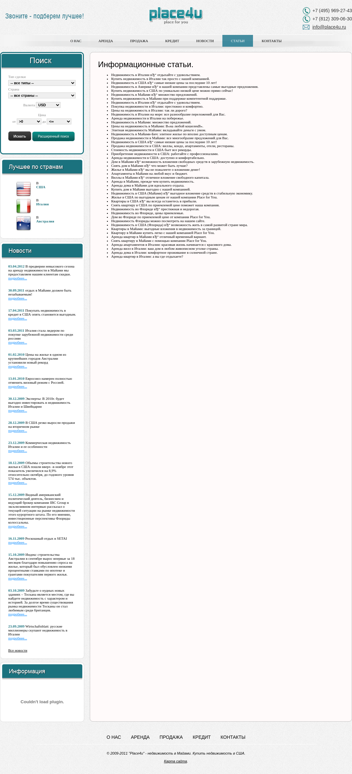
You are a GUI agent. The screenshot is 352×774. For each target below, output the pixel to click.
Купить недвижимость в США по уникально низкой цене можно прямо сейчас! (172, 90)
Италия (42, 204)
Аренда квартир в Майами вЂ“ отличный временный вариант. (159, 237)
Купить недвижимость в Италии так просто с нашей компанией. (160, 79)
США (40, 187)
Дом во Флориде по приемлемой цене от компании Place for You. (161, 217)
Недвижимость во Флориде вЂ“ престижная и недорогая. (155, 209)
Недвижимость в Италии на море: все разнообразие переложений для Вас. (168, 114)
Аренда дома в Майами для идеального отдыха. (148, 185)
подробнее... (17, 278)
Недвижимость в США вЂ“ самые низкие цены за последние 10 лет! (164, 83)
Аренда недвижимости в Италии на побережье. (147, 118)
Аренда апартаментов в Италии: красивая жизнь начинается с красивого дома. (171, 244)
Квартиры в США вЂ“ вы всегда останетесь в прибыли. (154, 201)
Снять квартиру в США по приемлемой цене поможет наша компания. (165, 205)
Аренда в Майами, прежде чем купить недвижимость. (152, 181)
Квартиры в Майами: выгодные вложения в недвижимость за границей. (166, 229)
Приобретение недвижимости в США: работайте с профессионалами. (164, 154)
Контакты (272, 41)
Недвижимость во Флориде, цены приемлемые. (147, 213)
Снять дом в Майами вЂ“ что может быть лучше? (149, 166)
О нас (75, 41)
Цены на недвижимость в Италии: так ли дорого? (149, 110)
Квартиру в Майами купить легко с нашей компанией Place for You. (163, 233)
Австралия (45, 221)
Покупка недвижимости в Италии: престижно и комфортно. (157, 106)
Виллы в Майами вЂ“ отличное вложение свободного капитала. (160, 177)
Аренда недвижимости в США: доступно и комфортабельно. (158, 158)
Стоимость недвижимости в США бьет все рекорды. (151, 150)
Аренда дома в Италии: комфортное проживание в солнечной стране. (164, 252)
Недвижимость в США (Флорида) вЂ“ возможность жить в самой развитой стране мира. (179, 225)
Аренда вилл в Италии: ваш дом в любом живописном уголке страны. (164, 248)
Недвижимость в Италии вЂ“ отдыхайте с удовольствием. (155, 75)
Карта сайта (175, 761)
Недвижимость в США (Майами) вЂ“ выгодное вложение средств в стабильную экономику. (182, 193)
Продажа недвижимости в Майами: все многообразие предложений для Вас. (170, 138)
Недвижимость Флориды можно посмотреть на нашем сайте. (158, 221)
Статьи (237, 41)
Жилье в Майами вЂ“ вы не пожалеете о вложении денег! (155, 169)
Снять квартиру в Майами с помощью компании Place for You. (159, 241)
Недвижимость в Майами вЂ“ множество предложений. (154, 94)
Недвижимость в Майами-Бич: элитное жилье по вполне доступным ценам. (169, 134)
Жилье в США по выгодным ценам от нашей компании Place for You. (164, 197)
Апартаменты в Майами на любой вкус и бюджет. (149, 173)
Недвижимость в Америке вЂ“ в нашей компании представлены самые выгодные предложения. (185, 87)
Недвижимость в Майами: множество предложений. (151, 122)
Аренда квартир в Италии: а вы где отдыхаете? (147, 256)
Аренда (105, 41)
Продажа (139, 41)
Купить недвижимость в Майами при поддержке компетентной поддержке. (168, 98)
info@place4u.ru (329, 27)
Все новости (17, 650)
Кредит (172, 41)
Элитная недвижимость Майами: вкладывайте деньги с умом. (158, 130)
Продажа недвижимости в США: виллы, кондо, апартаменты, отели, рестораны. (172, 146)
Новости (205, 41)
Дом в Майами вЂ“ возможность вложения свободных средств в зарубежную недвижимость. (182, 162)
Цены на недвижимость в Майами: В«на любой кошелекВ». (157, 126)
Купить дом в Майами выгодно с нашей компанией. (150, 189)
